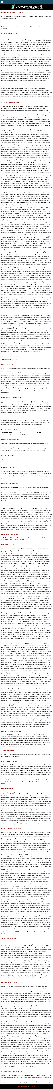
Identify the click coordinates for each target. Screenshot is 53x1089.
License (34, 1086)
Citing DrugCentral (22, 1086)
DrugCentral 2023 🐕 (29, 6)
